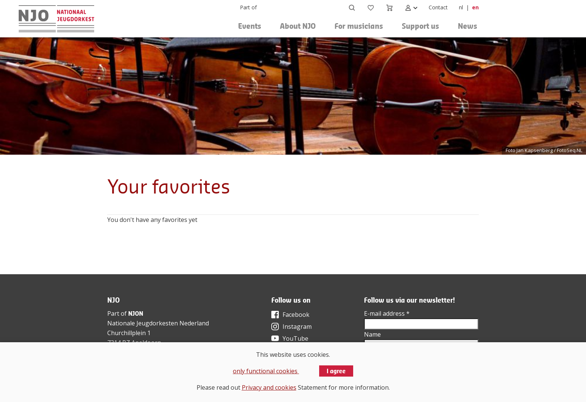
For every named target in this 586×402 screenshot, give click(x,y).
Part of (248, 7)
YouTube (295, 338)
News (467, 26)
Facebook (296, 314)
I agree (336, 371)
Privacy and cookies (269, 387)
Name (372, 334)
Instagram (297, 326)
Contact (438, 7)
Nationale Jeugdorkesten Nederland (158, 323)
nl (461, 7)
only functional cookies (266, 371)
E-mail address (387, 313)
